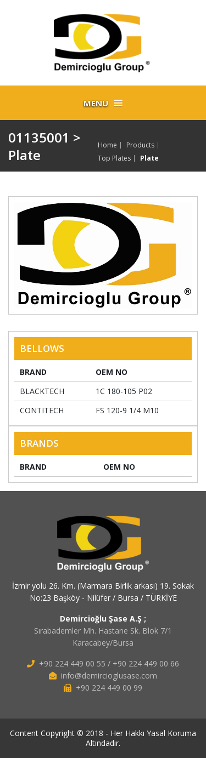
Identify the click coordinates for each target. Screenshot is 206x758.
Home (107, 145)
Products (140, 145)
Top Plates (114, 158)
